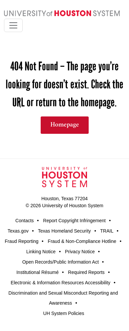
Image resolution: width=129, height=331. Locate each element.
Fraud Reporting (21, 241)
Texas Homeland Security (64, 231)
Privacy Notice (80, 251)
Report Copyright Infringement (74, 220)
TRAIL (107, 231)
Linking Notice (41, 251)
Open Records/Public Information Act (60, 262)
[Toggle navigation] (13, 25)
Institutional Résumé (37, 272)
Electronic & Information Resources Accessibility (60, 282)
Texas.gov (18, 231)
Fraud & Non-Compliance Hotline (82, 241)
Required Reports (86, 272)
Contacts (24, 220)
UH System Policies (63, 313)
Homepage (64, 125)
